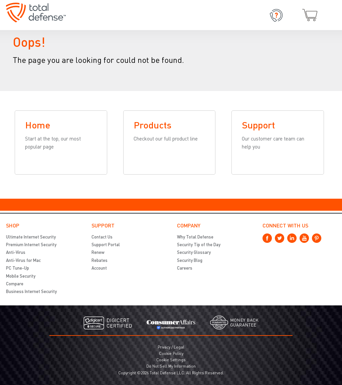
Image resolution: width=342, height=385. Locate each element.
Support (103, 226)
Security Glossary (194, 253)
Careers (184, 268)
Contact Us (102, 237)
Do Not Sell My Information (171, 367)
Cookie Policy (171, 354)
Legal (179, 348)
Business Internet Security (31, 292)
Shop (12, 226)
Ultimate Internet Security (31, 237)
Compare (14, 284)
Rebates (100, 261)
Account (99, 268)
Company (188, 226)
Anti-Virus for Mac (23, 261)
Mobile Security (20, 276)
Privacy (164, 348)
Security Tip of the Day (198, 245)
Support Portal (106, 245)
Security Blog (189, 261)
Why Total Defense (195, 237)
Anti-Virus (15, 253)
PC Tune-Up (17, 268)
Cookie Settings (171, 360)
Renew (98, 253)
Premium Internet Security (31, 245)
